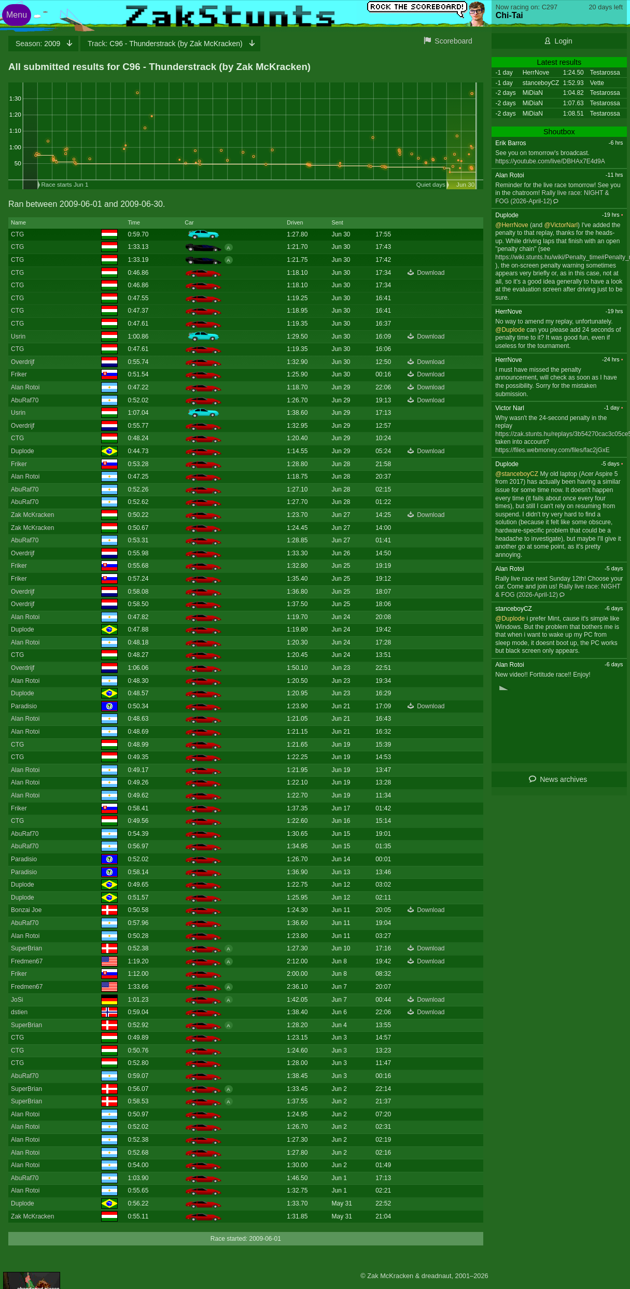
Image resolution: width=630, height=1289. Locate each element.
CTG (17, 234)
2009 (39, 43)
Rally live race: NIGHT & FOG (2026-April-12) (557, 590)
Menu (16, 14)
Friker (19, 374)
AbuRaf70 (24, 400)
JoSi (17, 999)
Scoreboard (453, 41)
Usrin (18, 336)
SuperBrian (26, 948)
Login (563, 41)
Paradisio (24, 706)
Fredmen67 (27, 961)
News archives (563, 779)
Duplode (22, 451)
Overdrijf (22, 362)
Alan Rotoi (25, 387)
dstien (19, 1012)
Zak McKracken (32, 515)
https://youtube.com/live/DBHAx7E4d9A (550, 161)
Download (430, 272)
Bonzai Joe (26, 910)
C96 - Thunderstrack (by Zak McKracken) (166, 43)
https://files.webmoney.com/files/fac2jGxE (552, 450)
